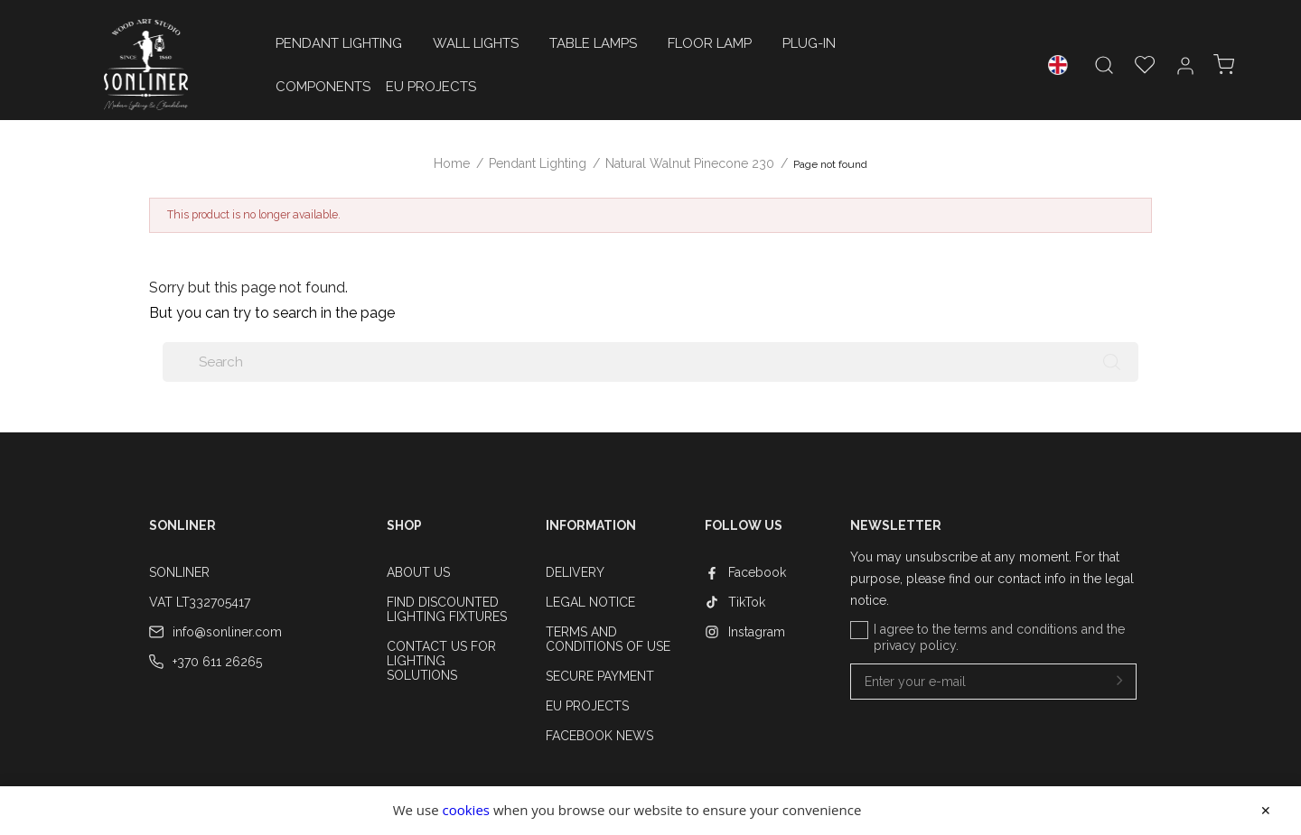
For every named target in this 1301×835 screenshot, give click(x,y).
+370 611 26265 (217, 661)
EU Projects (431, 87)
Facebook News (599, 735)
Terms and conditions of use (608, 639)
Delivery (575, 572)
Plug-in (809, 43)
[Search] (650, 362)
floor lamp (710, 43)
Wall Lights (476, 43)
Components (323, 87)
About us (418, 572)
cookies (466, 810)
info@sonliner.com (227, 632)
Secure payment (600, 676)
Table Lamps (593, 43)
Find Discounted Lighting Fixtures (447, 609)
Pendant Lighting (339, 43)
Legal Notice (590, 602)
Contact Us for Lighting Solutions (441, 660)
